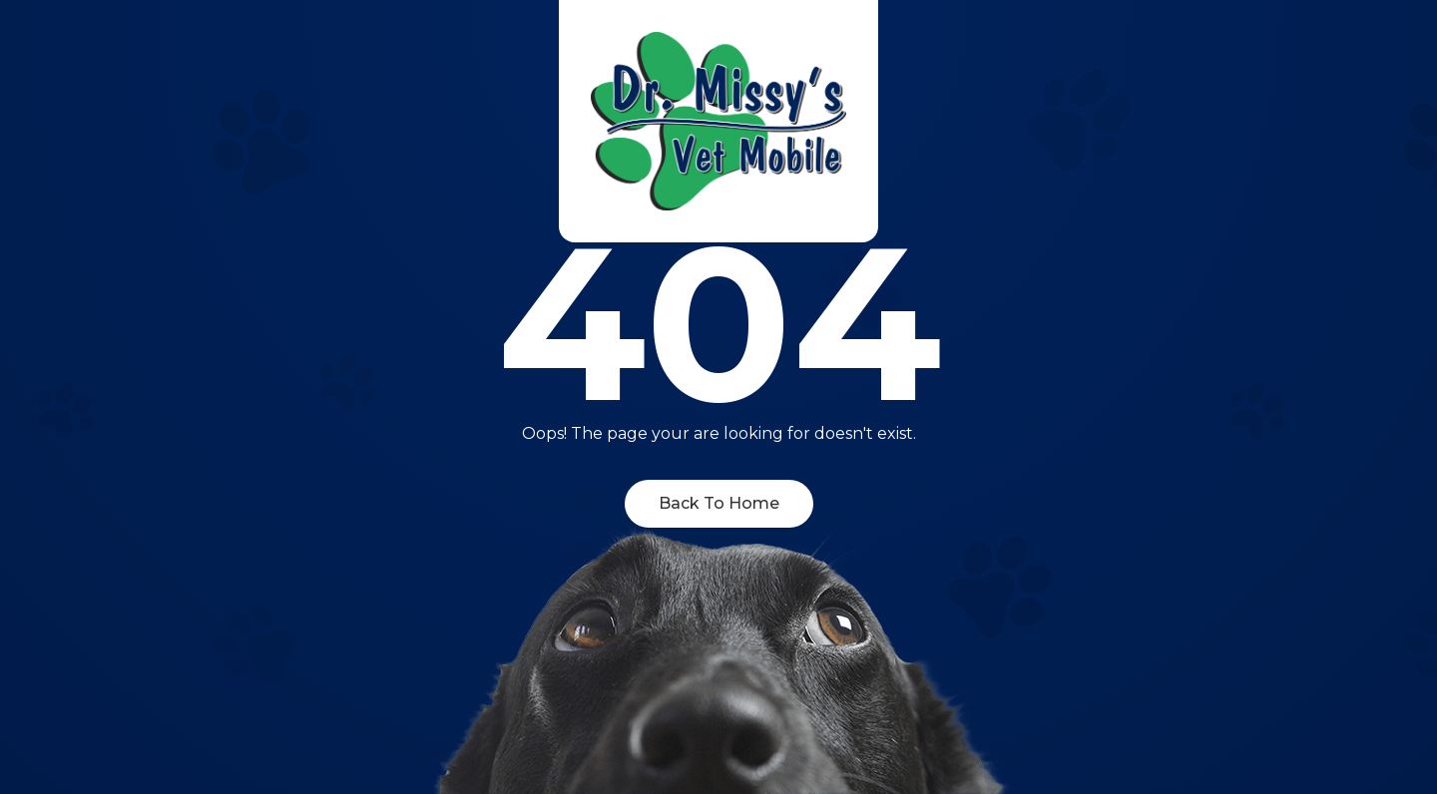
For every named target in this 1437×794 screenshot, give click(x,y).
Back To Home (719, 503)
